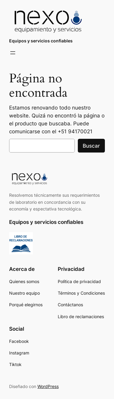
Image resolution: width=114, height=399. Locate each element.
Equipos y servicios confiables (41, 40)
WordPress (48, 386)
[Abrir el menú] (12, 52)
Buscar (91, 146)
